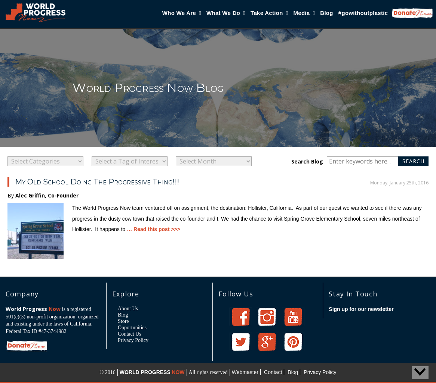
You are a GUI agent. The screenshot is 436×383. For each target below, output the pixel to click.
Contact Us (129, 334)
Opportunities (132, 327)
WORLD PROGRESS (145, 372)
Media (304, 13)
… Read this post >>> (153, 229)
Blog (326, 13)
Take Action (269, 13)
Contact (273, 372)
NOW (178, 372)
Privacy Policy (133, 340)
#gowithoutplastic (363, 13)
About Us (128, 308)
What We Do (225, 13)
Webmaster (245, 372)
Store (123, 321)
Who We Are (181, 13)
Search (415, 161)
